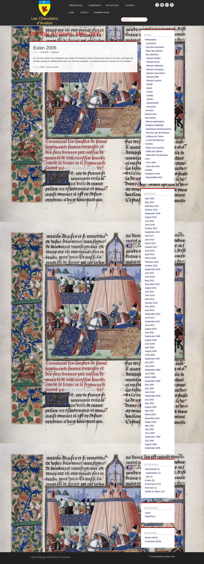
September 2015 (152, 269)
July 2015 (149, 273)
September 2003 (152, 396)
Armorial (149, 110)
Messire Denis (153, 62)
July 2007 (149, 362)
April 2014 (149, 299)
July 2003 (149, 399)
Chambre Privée (102, 13)
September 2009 (152, 336)
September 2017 (152, 232)
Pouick (149, 92)
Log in (148, 513)
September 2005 (152, 381)
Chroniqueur (55, 52)
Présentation (76, 5)
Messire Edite (152, 77)
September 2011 (152, 321)
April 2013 (149, 310)
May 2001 (149, 425)
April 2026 (149, 198)
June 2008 (150, 355)
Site (147, 476)
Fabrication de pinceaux (157, 155)
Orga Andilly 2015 (154, 177)
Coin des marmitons (155, 47)
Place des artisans (154, 51)
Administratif (150, 469)
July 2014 (149, 291)
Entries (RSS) (151, 537)
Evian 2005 (44, 47)
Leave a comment (52, 67)
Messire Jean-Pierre (155, 73)
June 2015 (150, 276)
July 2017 (149, 236)
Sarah (149, 88)
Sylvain (149, 99)
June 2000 (150, 433)
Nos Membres (152, 54)
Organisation (151, 473)
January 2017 (151, 247)
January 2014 (151, 303)
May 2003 (149, 403)
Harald (149, 84)
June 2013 (150, 306)
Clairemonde (152, 103)
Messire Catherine (154, 65)
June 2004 (150, 392)
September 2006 (152, 370)
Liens (72, 13)
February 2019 (151, 206)
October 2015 (151, 265)
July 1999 (149, 440)
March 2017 (150, 243)
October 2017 (151, 228)
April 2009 (149, 347)
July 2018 (149, 221)
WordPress (150, 516)
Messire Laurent (153, 80)
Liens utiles (151, 162)
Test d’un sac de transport (157, 133)
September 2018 (152, 213)
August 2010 (151, 329)
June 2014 (150, 295)
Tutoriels (130, 5)
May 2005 (149, 385)
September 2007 (152, 359)
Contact (84, 13)
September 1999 (152, 437)
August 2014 (151, 288)
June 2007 (150, 366)
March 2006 (150, 377)
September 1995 (152, 448)
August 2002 (151, 407)
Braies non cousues (155, 147)
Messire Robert (153, 58)
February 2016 (151, 262)
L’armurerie (151, 43)
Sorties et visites (152, 491)
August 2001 (151, 422)
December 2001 (152, 418)
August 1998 (151, 444)
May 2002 (149, 411)
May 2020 (149, 202)
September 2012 (152, 314)
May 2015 (149, 280)
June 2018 (150, 224)
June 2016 (150, 250)
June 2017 (150, 239)
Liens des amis (152, 166)
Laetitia (149, 95)
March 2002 (150, 414)
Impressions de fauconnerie (158, 129)
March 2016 (150, 258)
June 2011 (150, 325)
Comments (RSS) (153, 541)
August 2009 (151, 340)
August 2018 (151, 217)
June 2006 (150, 373)
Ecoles (42, 67)
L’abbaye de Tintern (155, 136)
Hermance (151, 107)
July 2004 (149, 388)
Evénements (95, 5)
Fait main (149, 488)
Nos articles (113, 5)
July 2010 (149, 332)
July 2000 (149, 429)
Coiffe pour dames (154, 151)
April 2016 (149, 254)
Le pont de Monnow (155, 140)
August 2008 (151, 351)
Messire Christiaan (155, 69)
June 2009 (150, 344)
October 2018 (151, 210)
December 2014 (152, 284)
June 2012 (150, 317)
